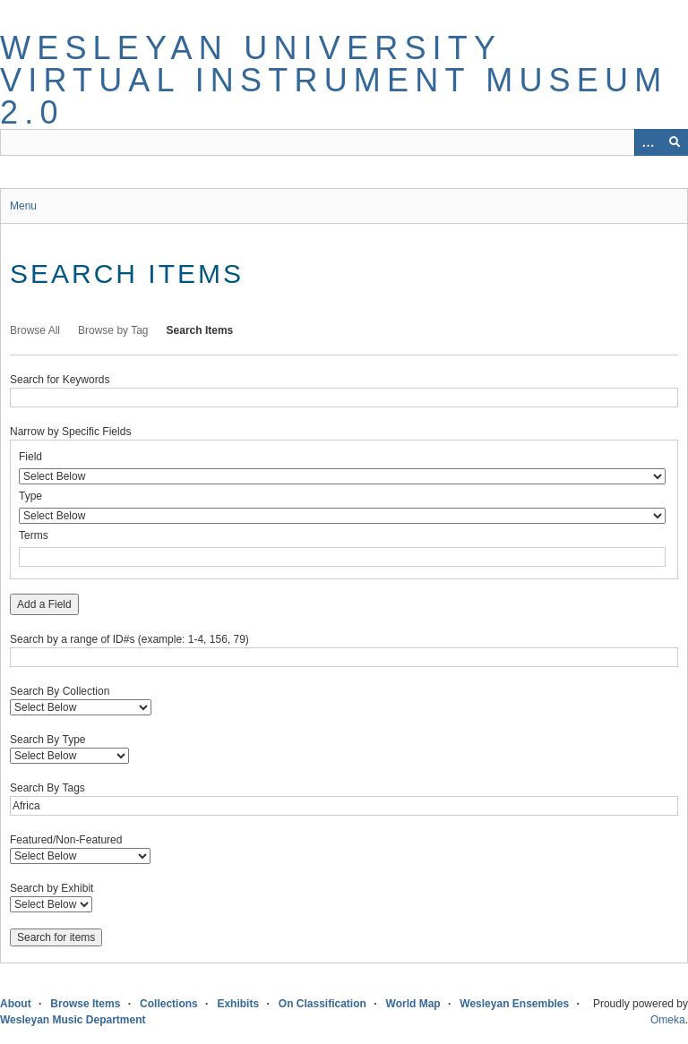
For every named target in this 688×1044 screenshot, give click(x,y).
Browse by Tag (113, 330)
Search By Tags (47, 788)
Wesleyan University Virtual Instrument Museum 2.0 (333, 80)
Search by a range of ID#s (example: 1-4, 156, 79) (129, 639)
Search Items (200, 330)
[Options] (647, 142)
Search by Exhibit (51, 888)
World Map (413, 1003)
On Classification (322, 1003)
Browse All (35, 330)
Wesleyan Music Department (73, 1020)
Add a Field (44, 604)
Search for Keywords (59, 379)
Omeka (667, 1020)
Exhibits (238, 1003)
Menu (23, 206)
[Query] (344, 142)
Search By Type (48, 739)
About (15, 1003)
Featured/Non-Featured (66, 840)
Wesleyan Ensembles (514, 1003)
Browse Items (85, 1003)
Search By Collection (59, 691)
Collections (169, 1003)
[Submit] (674, 142)
